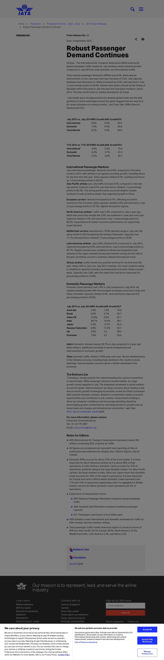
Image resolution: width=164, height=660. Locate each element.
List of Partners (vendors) (86, 644)
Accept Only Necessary (147, 643)
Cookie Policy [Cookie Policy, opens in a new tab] (64, 657)
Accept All (147, 632)
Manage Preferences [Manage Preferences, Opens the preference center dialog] (147, 655)
